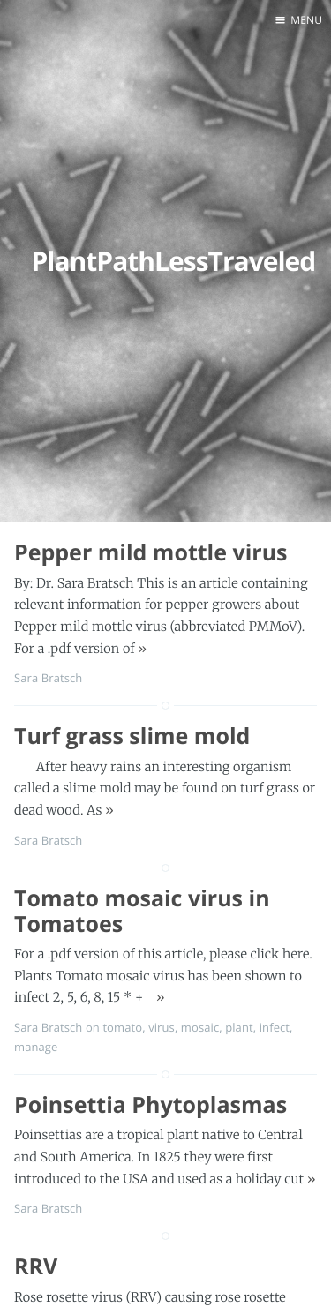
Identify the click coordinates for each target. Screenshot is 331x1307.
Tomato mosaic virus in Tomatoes (142, 911)
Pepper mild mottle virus (151, 552)
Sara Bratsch (48, 678)
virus (161, 1027)
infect (275, 1027)
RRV (35, 1266)
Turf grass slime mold (132, 736)
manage (35, 1047)
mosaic (200, 1027)
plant (239, 1027)
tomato (122, 1027)
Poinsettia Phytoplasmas (150, 1105)
